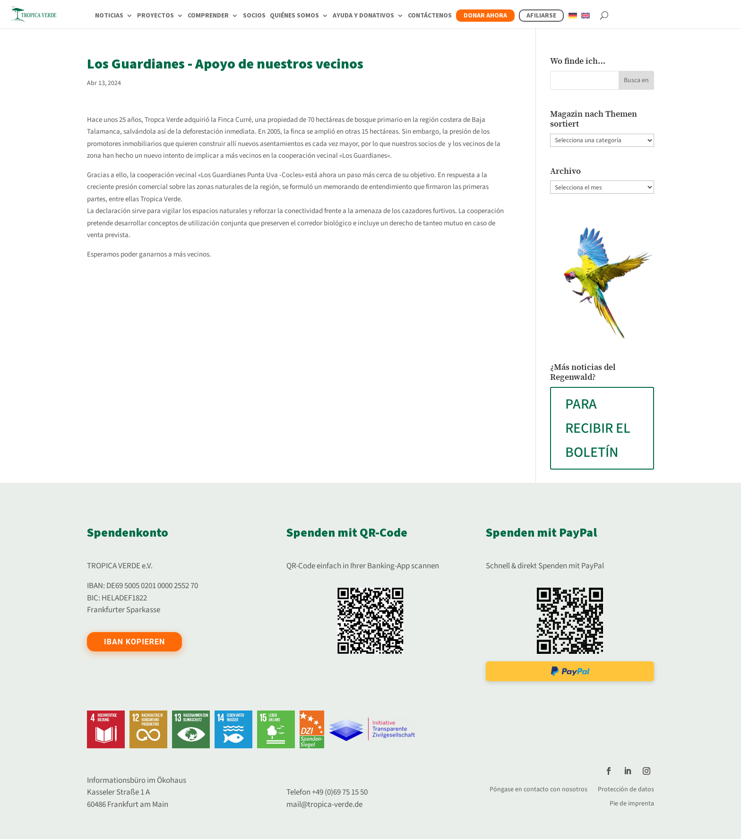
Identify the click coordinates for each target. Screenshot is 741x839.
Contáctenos (430, 16)
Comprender (208, 16)
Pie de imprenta (632, 803)
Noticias (109, 16)
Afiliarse (541, 15)
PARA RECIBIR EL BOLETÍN (597, 428)
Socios (254, 16)
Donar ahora (485, 15)
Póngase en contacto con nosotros (538, 789)
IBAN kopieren (134, 641)
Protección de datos (626, 789)
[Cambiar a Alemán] (573, 21)
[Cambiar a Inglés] (585, 21)
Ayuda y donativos (363, 16)
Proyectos (155, 16)
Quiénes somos (294, 16)
